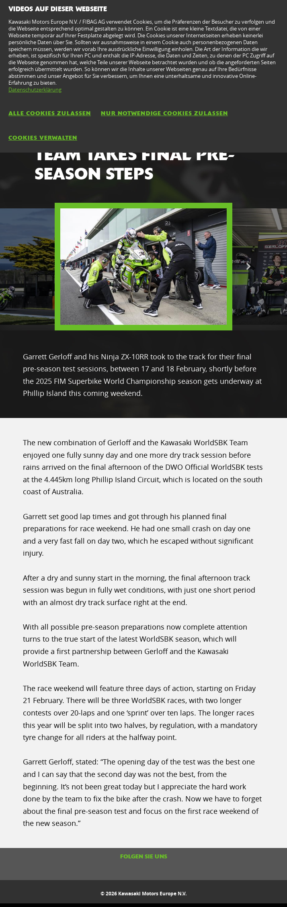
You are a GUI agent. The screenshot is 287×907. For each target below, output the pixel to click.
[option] (143, 266)
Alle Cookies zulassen (49, 113)
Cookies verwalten (42, 137)
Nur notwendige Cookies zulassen (164, 113)
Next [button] (248, 266)
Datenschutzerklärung (35, 89)
